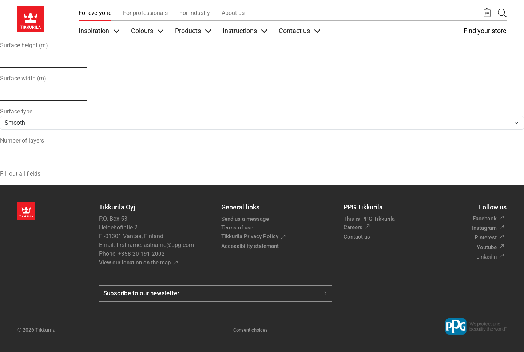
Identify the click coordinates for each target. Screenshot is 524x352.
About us (233, 12)
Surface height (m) (24, 45)
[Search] (502, 13)
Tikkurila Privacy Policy (249, 236)
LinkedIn (486, 256)
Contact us (357, 236)
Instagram (484, 228)
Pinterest (486, 237)
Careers (353, 227)
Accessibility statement (250, 246)
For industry (194, 12)
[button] (487, 13)
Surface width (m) (23, 78)
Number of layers (22, 140)
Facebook (485, 218)
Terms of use (237, 227)
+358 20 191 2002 (141, 254)
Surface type (16, 111)
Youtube (487, 247)
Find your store (485, 31)
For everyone (95, 12)
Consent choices (250, 330)
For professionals (145, 12)
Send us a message (245, 219)
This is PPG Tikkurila (369, 219)
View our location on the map (135, 262)
